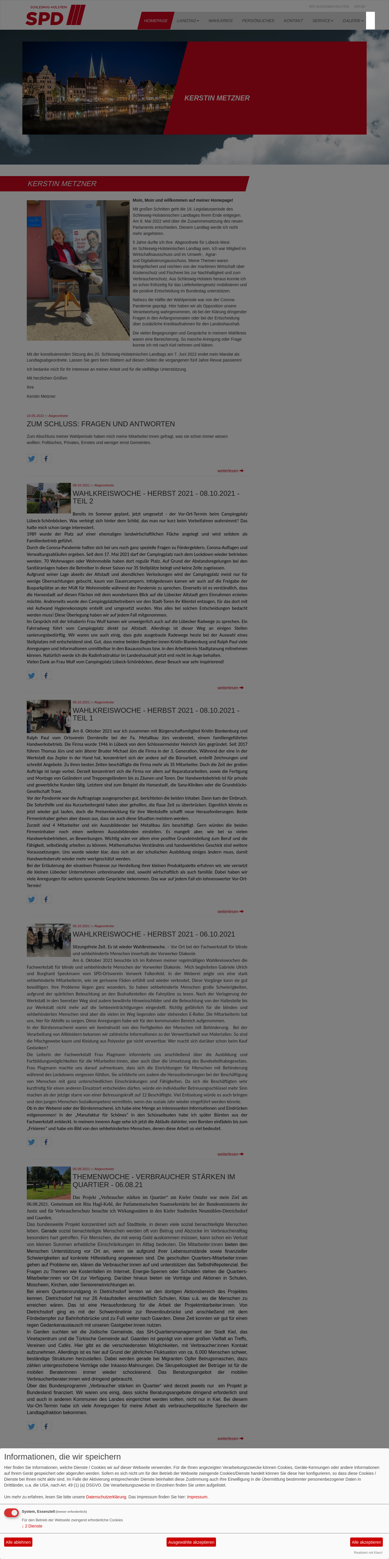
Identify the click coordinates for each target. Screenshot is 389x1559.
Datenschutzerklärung (106, 1497)
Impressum (197, 1497)
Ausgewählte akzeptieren (191, 1542)
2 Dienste (32, 1526)
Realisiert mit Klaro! (368, 1552)
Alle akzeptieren (366, 1542)
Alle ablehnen (18, 1542)
